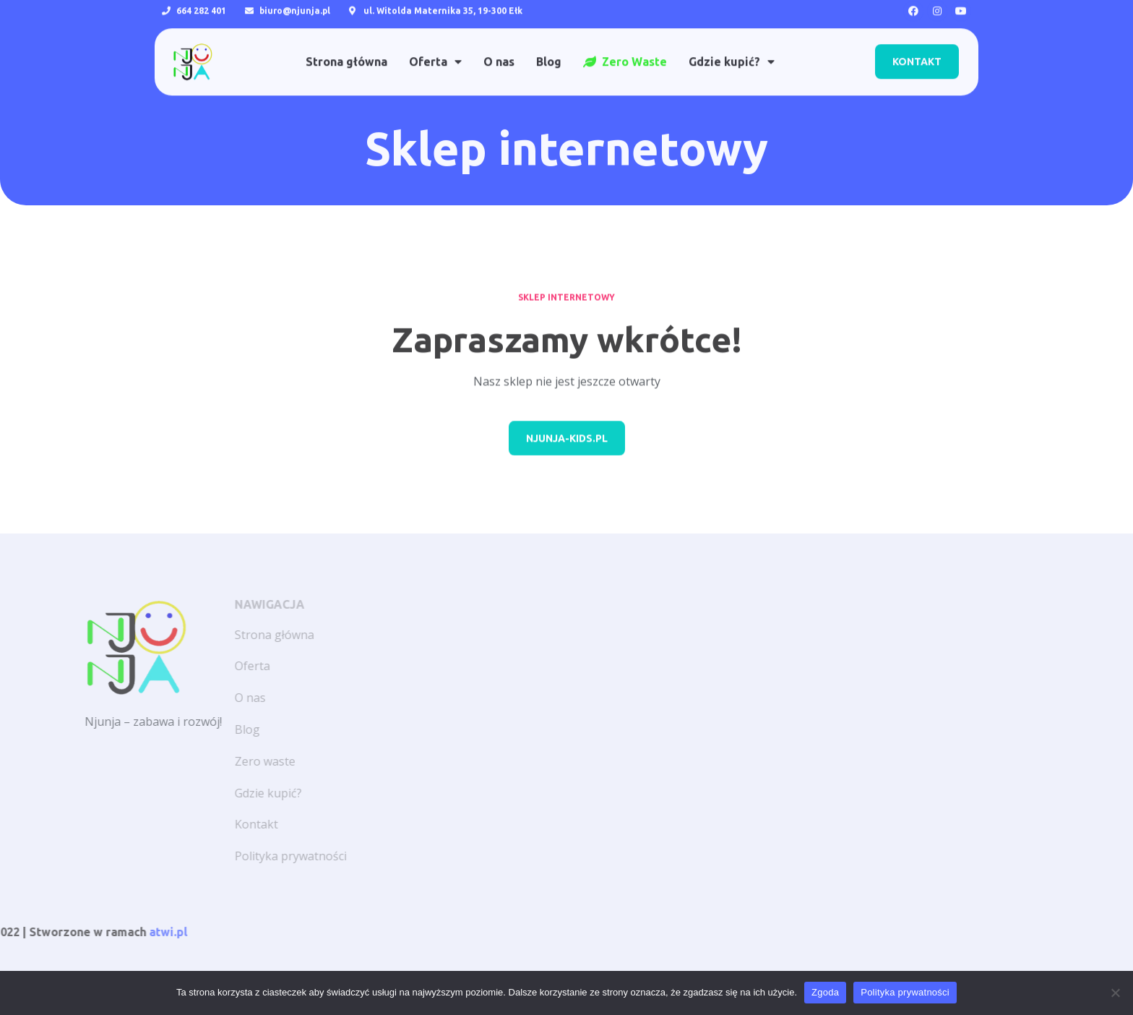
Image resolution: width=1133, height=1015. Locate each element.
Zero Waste (625, 48)
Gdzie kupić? (732, 48)
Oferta (435, 48)
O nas (498, 48)
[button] (917, 48)
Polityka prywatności (905, 992)
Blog (548, 48)
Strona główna (346, 48)
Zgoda (825, 992)
